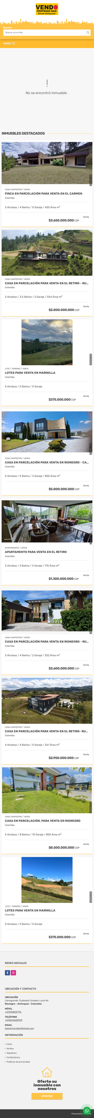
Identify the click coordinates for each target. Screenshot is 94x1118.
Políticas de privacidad (18, 1061)
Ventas (10, 1048)
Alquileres (12, 1053)
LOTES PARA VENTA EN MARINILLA (30, 373)
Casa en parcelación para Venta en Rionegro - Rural (47, 641)
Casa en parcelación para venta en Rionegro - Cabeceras (47, 462)
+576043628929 (13, 1020)
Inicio (9, 1044)
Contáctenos (13, 1057)
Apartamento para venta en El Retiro (36, 552)
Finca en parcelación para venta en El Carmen (43, 193)
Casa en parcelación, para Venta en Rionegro (42, 821)
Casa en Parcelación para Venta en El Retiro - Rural (47, 283)
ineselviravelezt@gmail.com (19, 1028)
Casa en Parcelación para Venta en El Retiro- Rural (47, 731)
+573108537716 (13, 1012)
